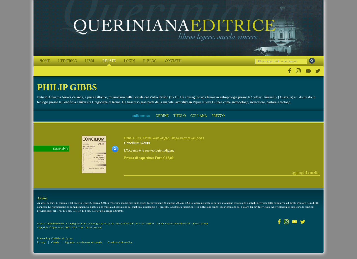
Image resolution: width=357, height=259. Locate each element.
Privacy (41, 242)
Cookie (55, 242)
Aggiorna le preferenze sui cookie (83, 242)
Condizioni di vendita (120, 242)
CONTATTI (173, 61)
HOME (45, 61)
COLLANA (198, 116)
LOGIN (129, 61)
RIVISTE (109, 61)
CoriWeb (56, 238)
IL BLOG (149, 61)
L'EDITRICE (67, 61)
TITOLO (179, 116)
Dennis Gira (132, 138)
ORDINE (162, 116)
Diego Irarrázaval (182, 138)
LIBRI (89, 61)
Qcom (69, 238)
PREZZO (218, 116)
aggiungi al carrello (305, 173)
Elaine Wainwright (156, 138)
